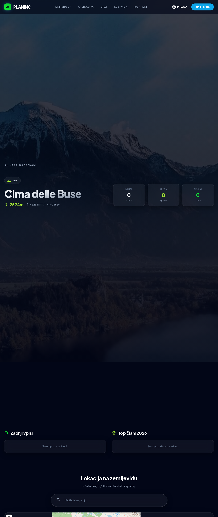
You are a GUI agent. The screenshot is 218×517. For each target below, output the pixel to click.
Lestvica (120, 6)
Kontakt (140, 6)
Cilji (104, 6)
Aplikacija (86, 6)
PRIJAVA (179, 7)
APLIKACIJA (202, 7)
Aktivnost (63, 6)
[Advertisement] (109, 397)
